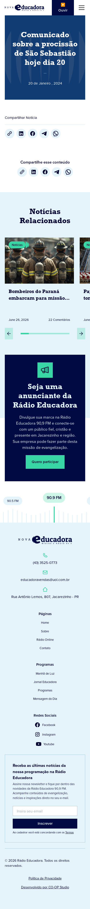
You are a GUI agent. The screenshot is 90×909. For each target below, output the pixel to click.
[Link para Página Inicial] (24, 7)
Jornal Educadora (45, 682)
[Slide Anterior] (9, 333)
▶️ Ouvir (62, 7)
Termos (69, 832)
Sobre (45, 631)
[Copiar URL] (9, 133)
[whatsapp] (55, 133)
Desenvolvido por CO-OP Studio (45, 887)
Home (45, 622)
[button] (80, 7)
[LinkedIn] (21, 133)
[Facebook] (32, 133)
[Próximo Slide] (81, 333)
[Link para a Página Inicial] (45, 540)
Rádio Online (45, 639)
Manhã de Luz (45, 673)
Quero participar (45, 461)
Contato (45, 648)
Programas (45, 690)
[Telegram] (44, 133)
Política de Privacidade (45, 878)
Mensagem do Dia (45, 698)
